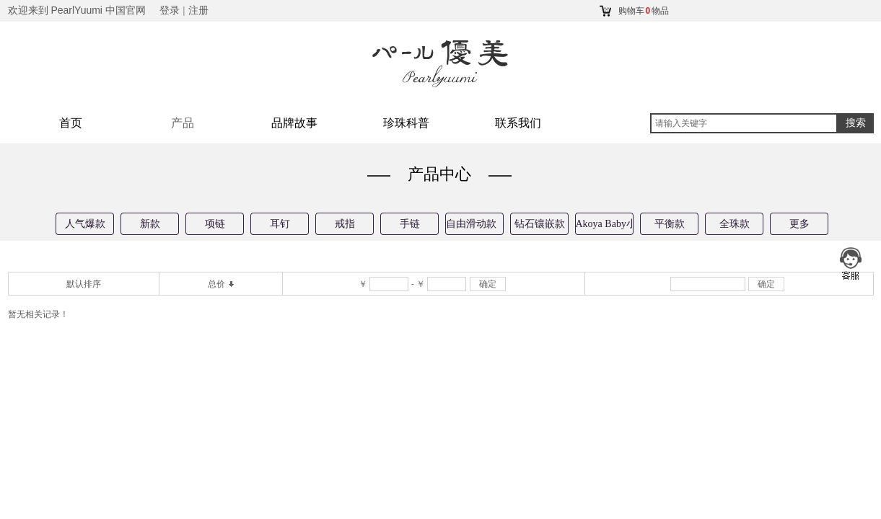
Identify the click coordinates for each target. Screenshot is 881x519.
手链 (410, 223)
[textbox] (744, 123)
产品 (182, 123)
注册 (198, 10)
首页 (70, 123)
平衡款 (669, 223)
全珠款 (734, 223)
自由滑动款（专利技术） (475, 223)
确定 (487, 284)
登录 (169, 10)
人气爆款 (85, 223)
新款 (150, 223)
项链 (215, 223)
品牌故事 (294, 123)
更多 (799, 223)
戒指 (345, 223)
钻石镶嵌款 (539, 223)
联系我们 (518, 123)
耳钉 (280, 223)
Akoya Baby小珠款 (605, 223)
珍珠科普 (406, 123)
